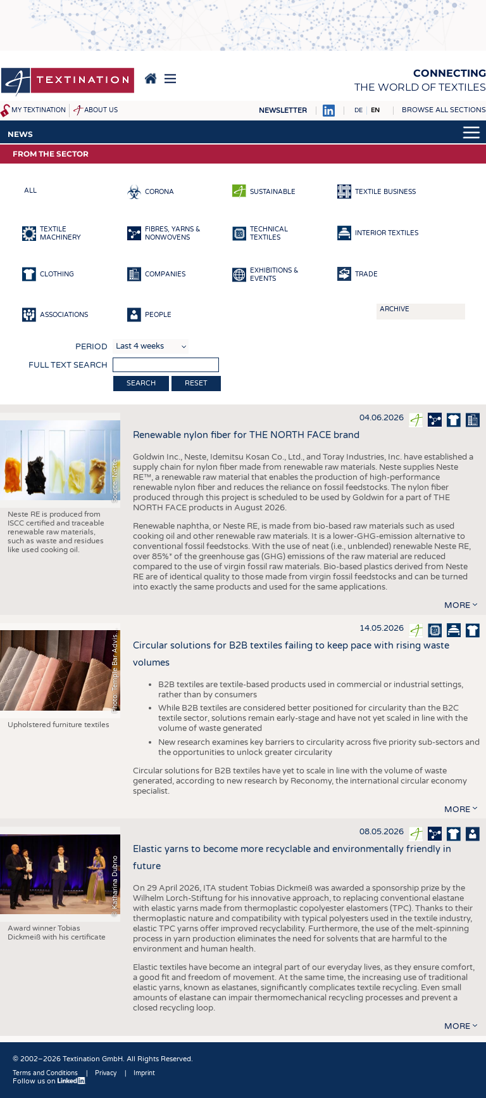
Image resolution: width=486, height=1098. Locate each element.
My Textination (38, 110)
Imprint (144, 1073)
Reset (196, 383)
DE (358, 110)
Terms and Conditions (45, 1073)
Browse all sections (444, 110)
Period (91, 347)
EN (375, 110)
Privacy (105, 1073)
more (457, 605)
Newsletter (283, 111)
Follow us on (49, 1081)
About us (101, 110)
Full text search (68, 365)
